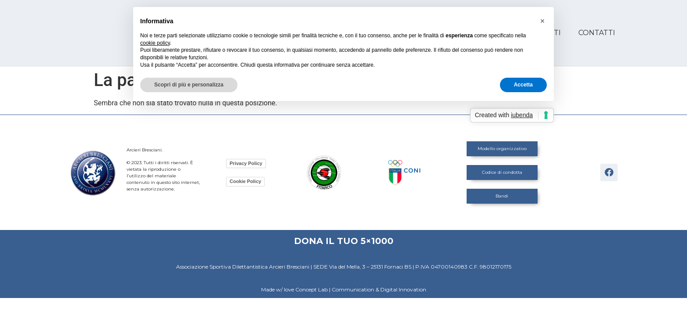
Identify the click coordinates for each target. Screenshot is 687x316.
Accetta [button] (523, 85)
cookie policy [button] (155, 43)
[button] (542, 21)
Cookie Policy (245, 181)
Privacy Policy (246, 163)
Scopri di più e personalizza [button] (188, 85)
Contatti (596, 33)
